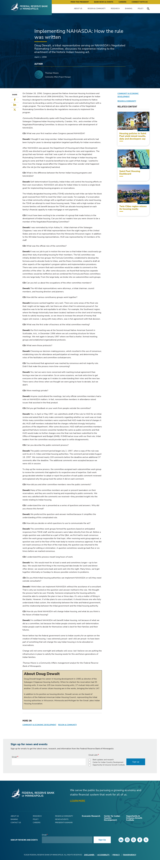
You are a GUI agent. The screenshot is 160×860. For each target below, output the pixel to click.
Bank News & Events (103, 2)
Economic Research (91, 816)
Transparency (129, 855)
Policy (140, 8)
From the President (80, 2)
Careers (122, 2)
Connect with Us (140, 2)
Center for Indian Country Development (108, 762)
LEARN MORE (77, 800)
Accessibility (103, 855)
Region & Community (97, 8)
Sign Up (102, 839)
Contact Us (16, 823)
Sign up (135, 761)
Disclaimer (89, 855)
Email (14, 757)
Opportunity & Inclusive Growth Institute (109, 765)
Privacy (116, 855)
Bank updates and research (103, 759)
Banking (128, 8)
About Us (78, 8)
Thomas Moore (52, 73)
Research (115, 8)
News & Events (61, 819)
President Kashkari (63, 823)
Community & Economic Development (39, 725)
